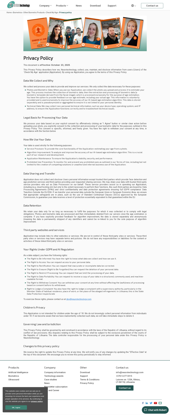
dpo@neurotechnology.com (78, 299)
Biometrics (17, 12)
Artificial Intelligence (18, 372)
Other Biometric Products (34, 12)
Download (95, 5)
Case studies (50, 379)
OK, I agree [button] (16, 407)
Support (112, 5)
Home (9, 12)
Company (44, 5)
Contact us (152, 5)
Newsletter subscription (55, 386)
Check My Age (52, 12)
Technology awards (53, 376)
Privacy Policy (87, 383)
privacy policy (37, 401)
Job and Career (51, 390)
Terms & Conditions (89, 379)
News (79, 5)
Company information (55, 372)
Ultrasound (13, 379)
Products (61, 5)
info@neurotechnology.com (129, 372)
